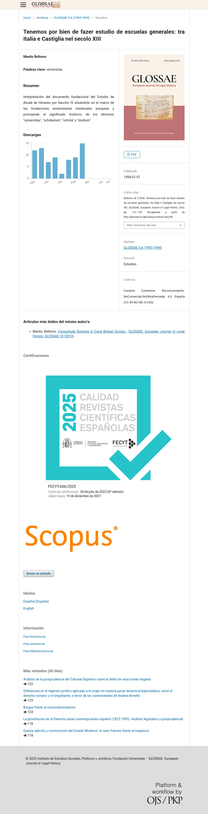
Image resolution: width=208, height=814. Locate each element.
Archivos (42, 17)
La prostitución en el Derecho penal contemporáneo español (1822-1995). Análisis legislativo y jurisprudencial (103, 719)
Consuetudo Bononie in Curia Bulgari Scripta (92, 331)
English (28, 608)
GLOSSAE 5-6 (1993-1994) (72, 17)
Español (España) (36, 601)
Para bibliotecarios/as (38, 651)
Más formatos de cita (141, 225)
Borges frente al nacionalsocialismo (49, 707)
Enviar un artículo (39, 573)
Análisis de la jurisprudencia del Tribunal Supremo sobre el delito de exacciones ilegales (87, 679)
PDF (133, 154)
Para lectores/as (34, 636)
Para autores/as (34, 644)
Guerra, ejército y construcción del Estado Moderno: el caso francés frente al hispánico (86, 731)
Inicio (27, 17)
